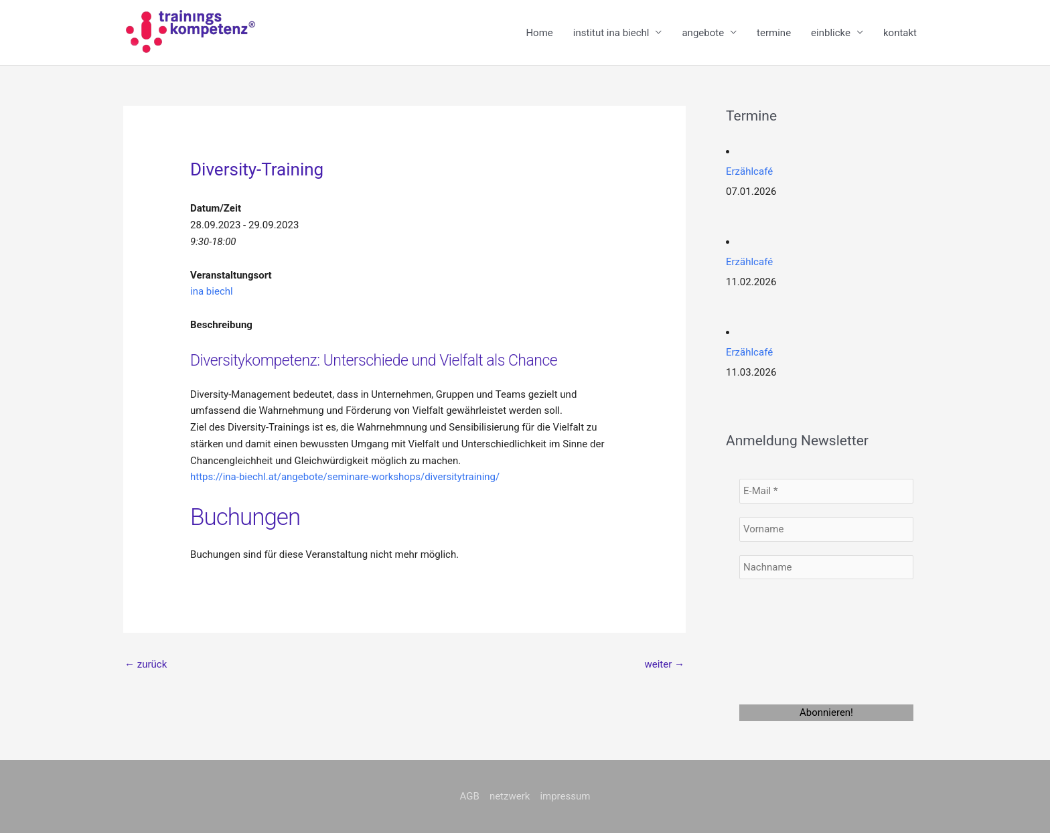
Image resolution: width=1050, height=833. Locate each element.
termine (774, 33)
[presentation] (794, 641)
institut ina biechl (611, 33)
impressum (565, 796)
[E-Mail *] (826, 491)
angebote (703, 33)
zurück (146, 664)
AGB (469, 796)
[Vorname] (826, 529)
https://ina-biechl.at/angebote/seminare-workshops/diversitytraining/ (345, 477)
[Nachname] (826, 567)
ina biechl (211, 291)
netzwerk (510, 796)
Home (539, 33)
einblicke (830, 33)
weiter (664, 664)
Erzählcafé (749, 171)
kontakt (900, 33)
